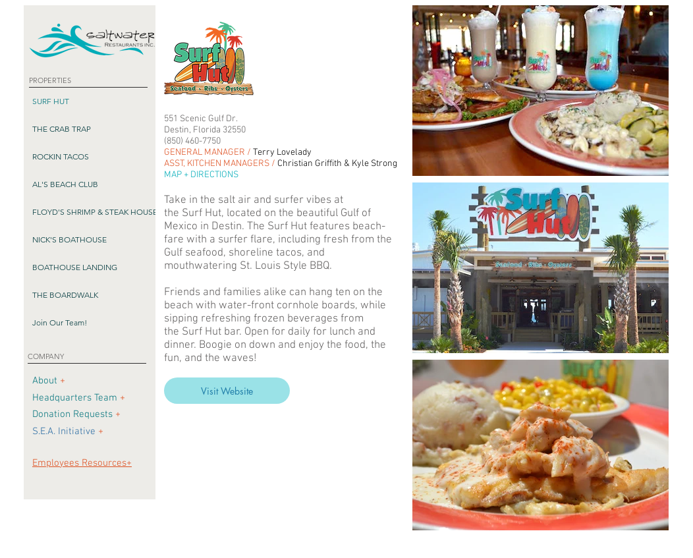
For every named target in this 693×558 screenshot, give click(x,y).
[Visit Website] (227, 390)
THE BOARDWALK (65, 295)
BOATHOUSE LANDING (74, 267)
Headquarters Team (74, 398)
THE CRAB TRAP (61, 129)
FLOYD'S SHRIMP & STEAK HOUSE (94, 212)
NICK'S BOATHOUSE (69, 239)
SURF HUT (50, 101)
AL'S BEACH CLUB (65, 184)
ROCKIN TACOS (60, 156)
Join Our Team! (59, 322)
